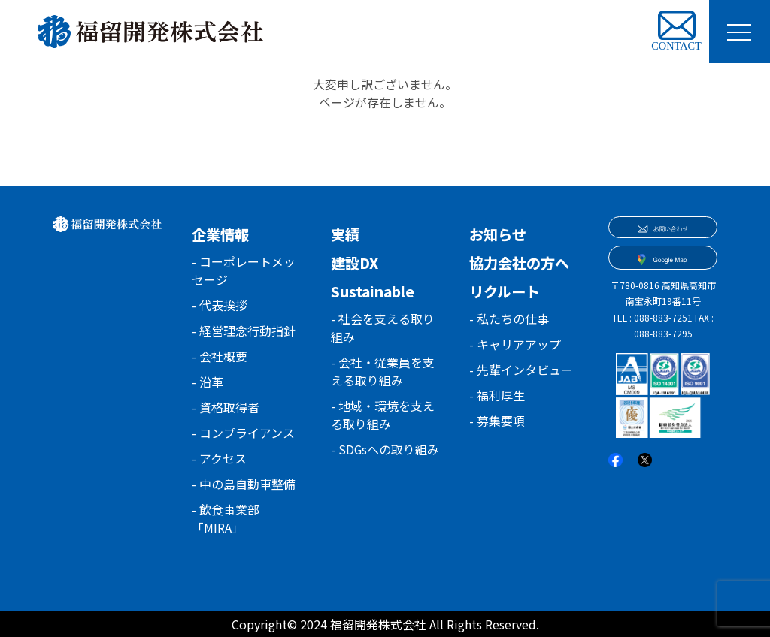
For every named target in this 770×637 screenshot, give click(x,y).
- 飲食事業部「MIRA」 (225, 518)
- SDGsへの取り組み (379, 458)
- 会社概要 (219, 356)
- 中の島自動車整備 (244, 484)
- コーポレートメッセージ (244, 270)
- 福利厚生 (497, 395)
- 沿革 (207, 382)
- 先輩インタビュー (521, 370)
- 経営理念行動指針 (244, 331)
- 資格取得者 (225, 407)
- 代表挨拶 (219, 305)
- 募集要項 (497, 421)
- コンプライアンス (243, 433)
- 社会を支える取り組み (383, 327)
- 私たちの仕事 (509, 318)
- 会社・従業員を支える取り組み (383, 371)
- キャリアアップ (515, 344)
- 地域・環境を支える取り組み (383, 415)
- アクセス (219, 458)
